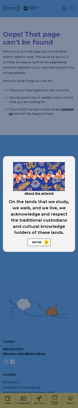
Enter (36, 242)
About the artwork (39, 193)
